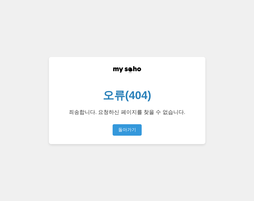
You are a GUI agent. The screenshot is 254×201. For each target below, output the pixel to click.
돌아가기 (127, 129)
